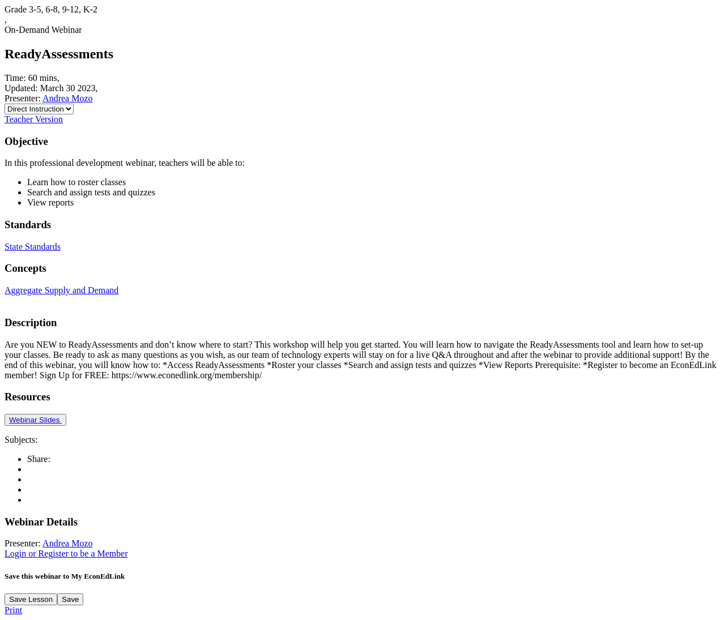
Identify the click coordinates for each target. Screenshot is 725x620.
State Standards (33, 246)
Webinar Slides (35, 420)
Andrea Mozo (67, 98)
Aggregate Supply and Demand (61, 290)
